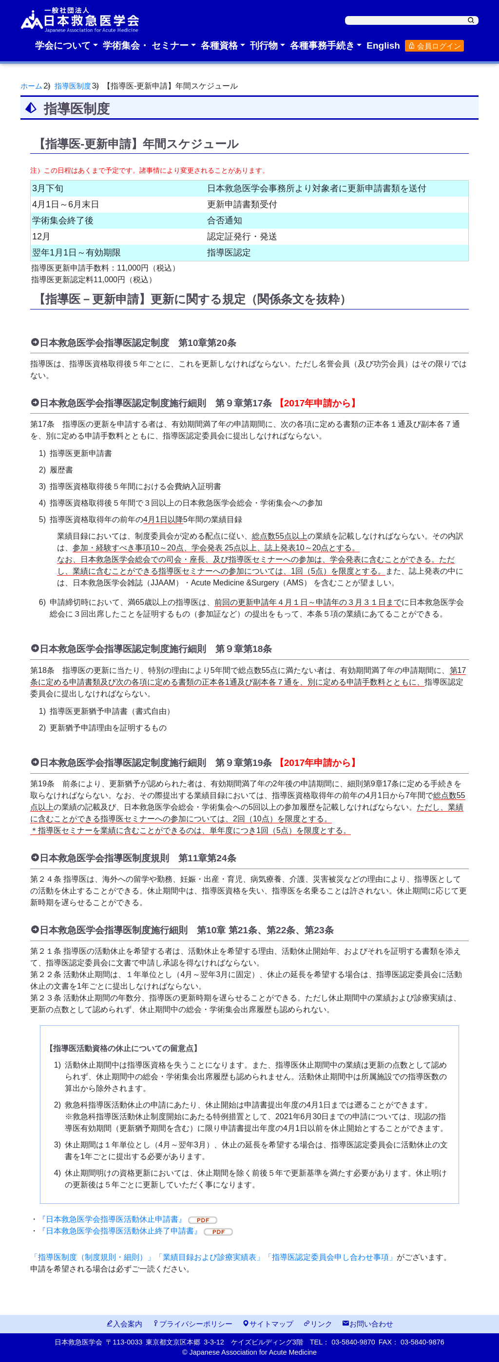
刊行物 (264, 45)
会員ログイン (434, 46)
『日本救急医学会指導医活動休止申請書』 (127, 1219)
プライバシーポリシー (192, 1324)
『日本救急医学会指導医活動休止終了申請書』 (135, 1231)
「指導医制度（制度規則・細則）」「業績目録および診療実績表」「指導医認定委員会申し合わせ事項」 (213, 1257)
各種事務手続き (322, 45)
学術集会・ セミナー (146, 45)
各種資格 (219, 45)
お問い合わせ (367, 1324)
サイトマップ (267, 1324)
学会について (63, 45)
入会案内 (124, 1324)
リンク (317, 1324)
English (383, 45)
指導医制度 (75, 86)
